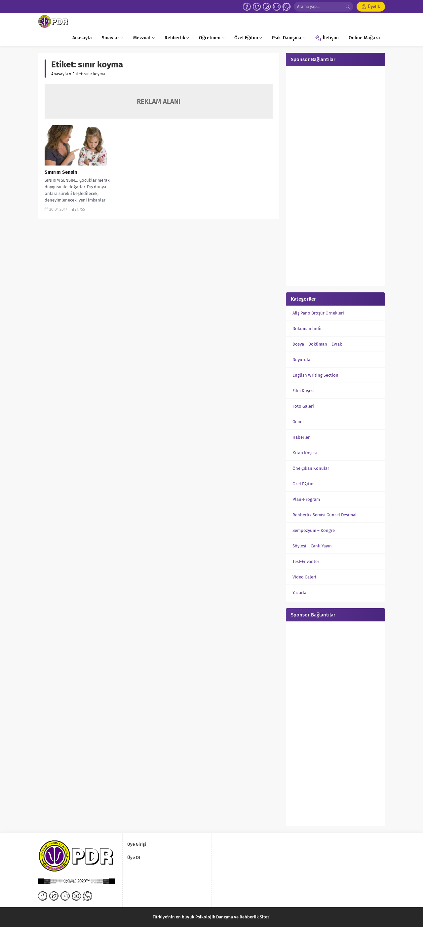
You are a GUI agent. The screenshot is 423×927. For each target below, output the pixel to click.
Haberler (301, 437)
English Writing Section (315, 375)
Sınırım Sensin (61, 172)
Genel (298, 421)
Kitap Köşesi (304, 452)
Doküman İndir (307, 328)
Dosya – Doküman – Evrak (317, 344)
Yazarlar (300, 592)
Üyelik (374, 6)
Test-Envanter (305, 561)
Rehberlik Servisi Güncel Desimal (324, 514)
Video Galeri (304, 577)
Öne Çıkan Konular (310, 468)
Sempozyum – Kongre (313, 530)
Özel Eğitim (303, 483)
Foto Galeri (303, 406)
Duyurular (302, 359)
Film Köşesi (303, 390)
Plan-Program (306, 499)
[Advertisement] (335, 175)
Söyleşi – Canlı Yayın (312, 545)
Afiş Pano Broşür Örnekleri (318, 313)
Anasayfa (59, 74)
